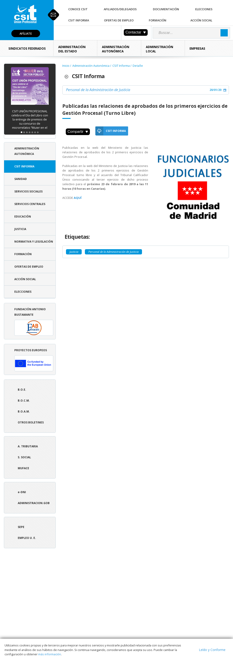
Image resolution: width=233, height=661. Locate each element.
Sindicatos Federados (27, 48)
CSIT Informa (78, 20)
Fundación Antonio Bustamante (33, 321)
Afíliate (26, 33)
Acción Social (201, 20)
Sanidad (20, 179)
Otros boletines (31, 422)
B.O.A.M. (24, 411)
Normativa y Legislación (33, 241)
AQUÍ (77, 198)
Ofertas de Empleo (119, 20)
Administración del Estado (72, 49)
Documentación (166, 9)
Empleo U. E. (27, 538)
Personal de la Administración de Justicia (98, 89)
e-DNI (22, 492)
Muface (23, 468)
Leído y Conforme (212, 650)
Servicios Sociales (28, 191)
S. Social (24, 457)
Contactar (136, 32)
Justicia (20, 229)
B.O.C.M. (24, 400)
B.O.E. (22, 390)
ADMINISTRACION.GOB (34, 503)
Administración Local (159, 49)
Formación (157, 20)
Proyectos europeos (33, 359)
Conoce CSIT (78, 9)
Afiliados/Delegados (120, 9)
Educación (22, 216)
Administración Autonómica (115, 49)
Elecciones (204, 9)
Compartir (78, 131)
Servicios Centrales (29, 204)
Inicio (65, 66)
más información (49, 654)
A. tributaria (28, 446)
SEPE (21, 527)
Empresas (197, 48)
